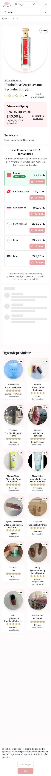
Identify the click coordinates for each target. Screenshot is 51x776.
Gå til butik (37, 182)
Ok (25, 771)
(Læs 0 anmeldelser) (37, 96)
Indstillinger (25, 764)
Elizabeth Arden (13, 80)
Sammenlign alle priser (38, 117)
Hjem (4, 18)
